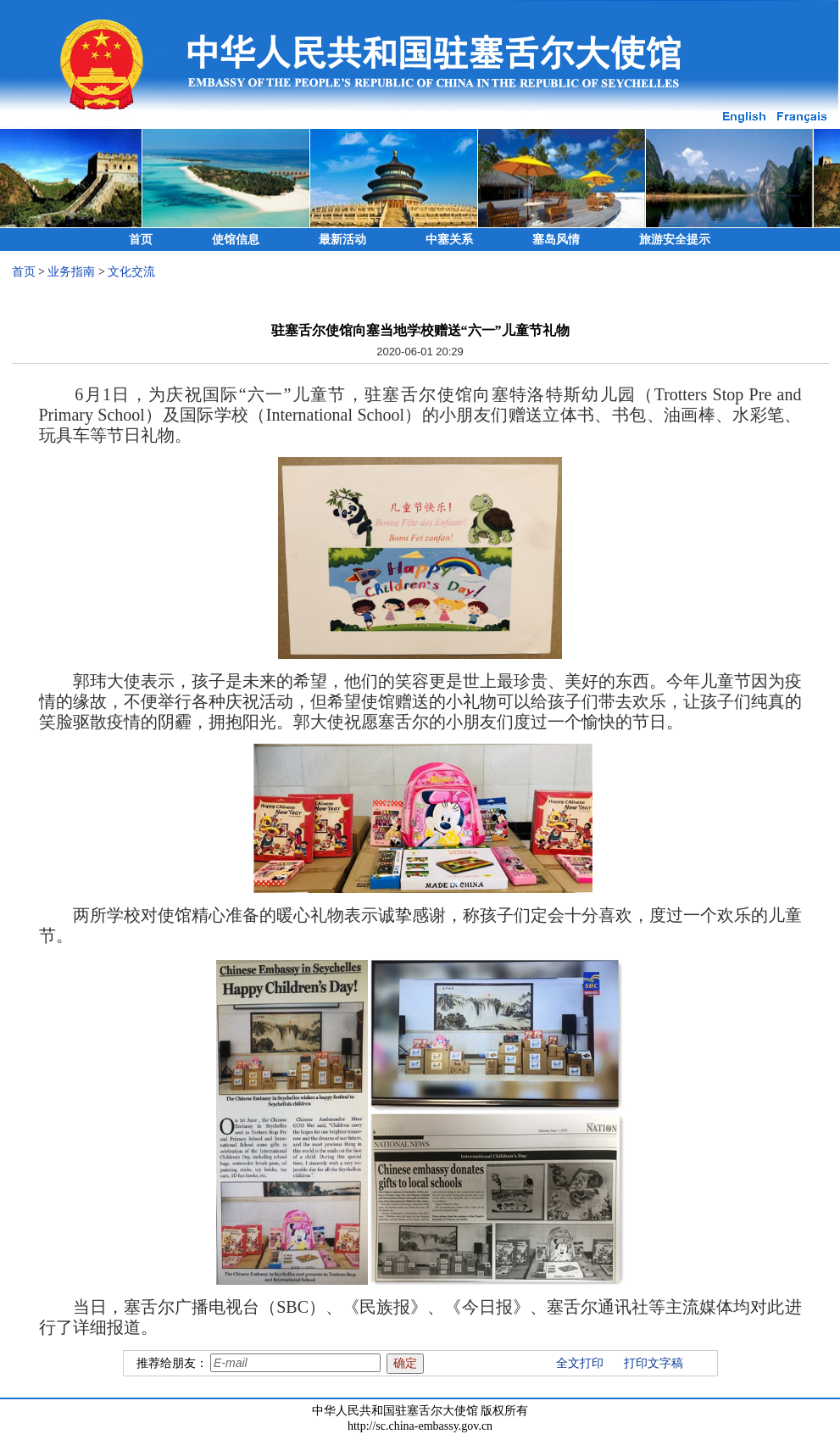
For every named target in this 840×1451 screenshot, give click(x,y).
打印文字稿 (653, 1363)
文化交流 (131, 271)
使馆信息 (235, 239)
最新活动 (342, 239)
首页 (141, 239)
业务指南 (71, 271)
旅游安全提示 (674, 239)
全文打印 (580, 1363)
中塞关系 (449, 239)
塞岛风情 (556, 239)
